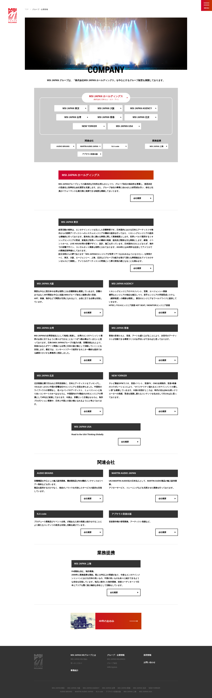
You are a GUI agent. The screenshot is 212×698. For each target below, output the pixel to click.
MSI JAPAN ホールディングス (106, 98)
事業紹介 (74, 656)
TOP (26, 9)
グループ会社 (112, 649)
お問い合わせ (149, 648)
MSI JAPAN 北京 (90, 118)
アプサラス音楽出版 (126, 138)
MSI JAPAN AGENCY (121, 108)
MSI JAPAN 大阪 (90, 108)
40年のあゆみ (112, 653)
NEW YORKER (121, 118)
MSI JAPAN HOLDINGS (116, 645)
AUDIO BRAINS (51, 138)
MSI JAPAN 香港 (59, 118)
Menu (206, 5)
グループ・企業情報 (116, 641)
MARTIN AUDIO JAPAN (84, 677)
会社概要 (142, 182)
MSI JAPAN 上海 (156, 138)
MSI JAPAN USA (152, 118)
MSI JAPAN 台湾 (152, 108)
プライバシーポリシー (55, 688)
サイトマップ (39, 688)
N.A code (102, 138)
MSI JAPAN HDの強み (79, 645)
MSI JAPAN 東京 (59, 108)
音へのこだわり (76, 649)
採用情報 (147, 641)
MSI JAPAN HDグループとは (83, 641)
